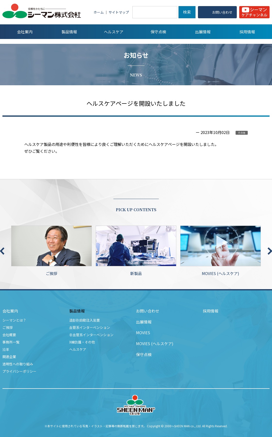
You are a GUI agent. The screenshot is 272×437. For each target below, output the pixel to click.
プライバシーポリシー (19, 371)
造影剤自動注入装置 (84, 320)
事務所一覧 (10, 342)
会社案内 (10, 311)
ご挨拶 (51, 251)
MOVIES (143, 332)
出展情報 (144, 322)
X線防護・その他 (82, 342)
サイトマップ (119, 12)
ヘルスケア (77, 349)
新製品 (136, 251)
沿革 (5, 349)
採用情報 (210, 311)
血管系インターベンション (89, 327)
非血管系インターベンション (91, 334)
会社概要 (9, 334)
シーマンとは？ (14, 320)
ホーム (99, 12)
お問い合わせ (147, 311)
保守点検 (144, 354)
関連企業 (9, 356)
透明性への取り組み (17, 363)
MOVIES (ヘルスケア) (220, 251)
